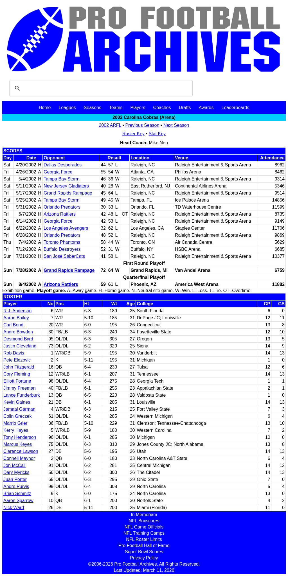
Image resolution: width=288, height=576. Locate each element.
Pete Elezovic (17, 360)
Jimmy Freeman (19, 388)
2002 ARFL (110, 125)
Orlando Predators (62, 207)
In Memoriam (144, 514)
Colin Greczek (17, 416)
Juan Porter (15, 479)
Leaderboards (235, 107)
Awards (206, 107)
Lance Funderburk (21, 395)
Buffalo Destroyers (62, 249)
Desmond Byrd (18, 338)
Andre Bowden (18, 331)
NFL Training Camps (144, 533)
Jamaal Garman (19, 409)
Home (45, 107)
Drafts (185, 107)
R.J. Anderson (17, 310)
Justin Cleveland (19, 346)
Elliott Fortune (17, 381)
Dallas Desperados (63, 164)
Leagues (67, 107)
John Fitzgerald (18, 367)
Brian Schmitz (17, 493)
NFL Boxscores (144, 520)
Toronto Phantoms (62, 242)
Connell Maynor (19, 458)
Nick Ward (13, 507)
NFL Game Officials (144, 527)
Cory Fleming (16, 374)
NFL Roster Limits (144, 539)
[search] (100, 88)
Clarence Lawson (20, 451)
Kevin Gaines (16, 402)
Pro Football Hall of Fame (143, 545)
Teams (115, 107)
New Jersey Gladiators (66, 186)
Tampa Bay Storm (61, 179)
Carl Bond (13, 324)
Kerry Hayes (15, 430)
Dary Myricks (16, 472)
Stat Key (157, 133)
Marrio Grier (15, 423)
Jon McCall (14, 465)
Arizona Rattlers (60, 214)
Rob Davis (13, 353)
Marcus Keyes (17, 444)
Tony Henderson (19, 437)
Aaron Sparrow (18, 500)
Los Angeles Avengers (66, 228)
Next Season (176, 125)
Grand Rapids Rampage (68, 193)
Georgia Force (58, 172)
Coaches (162, 107)
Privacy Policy (144, 557)
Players (137, 107)
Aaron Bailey (16, 317)
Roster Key (133, 133)
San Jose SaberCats (64, 256)
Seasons (92, 107)
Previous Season (142, 125)
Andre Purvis (16, 486)
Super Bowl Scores (144, 551)
